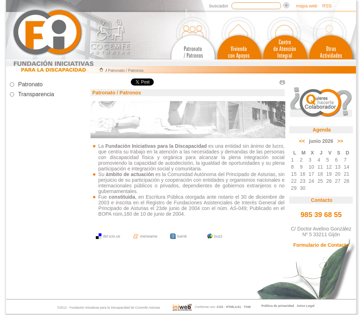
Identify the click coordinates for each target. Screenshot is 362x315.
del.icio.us (111, 236)
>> (340, 141)
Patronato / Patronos (126, 70)
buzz (218, 236)
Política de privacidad (277, 306)
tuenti (182, 236)
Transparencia (36, 94)
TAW (247, 307)
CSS (220, 307)
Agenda (322, 130)
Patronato (30, 84)
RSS (327, 5)
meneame (148, 236)
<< (302, 141)
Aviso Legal (305, 306)
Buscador (218, 5)
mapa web (306, 5)
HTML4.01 (233, 307)
